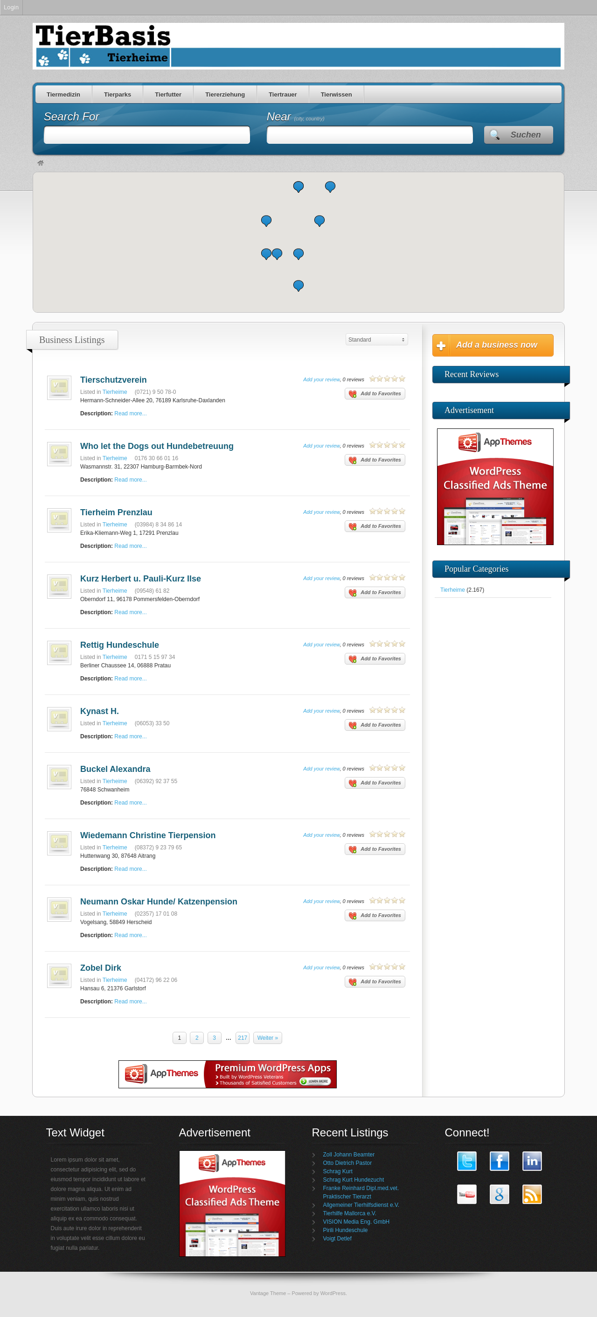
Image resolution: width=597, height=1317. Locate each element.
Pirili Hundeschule (345, 1230)
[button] (277, 254)
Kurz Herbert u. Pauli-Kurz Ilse (140, 578)
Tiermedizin (63, 94)
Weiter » (267, 1038)
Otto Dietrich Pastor (347, 1163)
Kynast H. (99, 711)
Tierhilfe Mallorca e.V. (350, 1213)
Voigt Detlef (337, 1238)
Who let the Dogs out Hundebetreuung (157, 446)
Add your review (321, 379)
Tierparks (117, 94)
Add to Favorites (375, 394)
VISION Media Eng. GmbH (356, 1222)
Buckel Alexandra (115, 769)
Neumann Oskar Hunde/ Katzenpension (158, 901)
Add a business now (496, 345)
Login (11, 7)
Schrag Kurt (338, 1171)
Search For (71, 116)
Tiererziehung (225, 94)
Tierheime (115, 392)
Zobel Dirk (100, 968)
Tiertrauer (283, 94)
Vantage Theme (268, 1293)
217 (242, 1038)
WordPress (333, 1293)
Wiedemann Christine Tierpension (148, 835)
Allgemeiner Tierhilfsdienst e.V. (361, 1205)
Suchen (526, 135)
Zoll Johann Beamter (349, 1154)
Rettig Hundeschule (119, 645)
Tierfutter (168, 94)
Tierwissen (336, 94)
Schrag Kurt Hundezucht (353, 1180)
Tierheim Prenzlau (116, 512)
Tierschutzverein (113, 380)
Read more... (130, 413)
